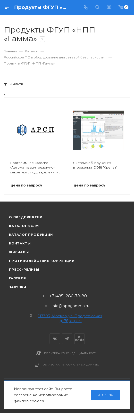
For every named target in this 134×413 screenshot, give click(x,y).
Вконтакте (55, 338)
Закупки (17, 287)
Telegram (67, 338)
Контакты (20, 243)
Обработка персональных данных (71, 364)
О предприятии (25, 217)
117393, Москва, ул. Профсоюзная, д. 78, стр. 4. (70, 318)
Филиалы (19, 252)
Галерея (17, 278)
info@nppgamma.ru (70, 305)
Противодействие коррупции (42, 261)
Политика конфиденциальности (71, 353)
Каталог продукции (31, 234)
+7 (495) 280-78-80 (68, 296)
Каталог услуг (24, 226)
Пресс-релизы (24, 269)
